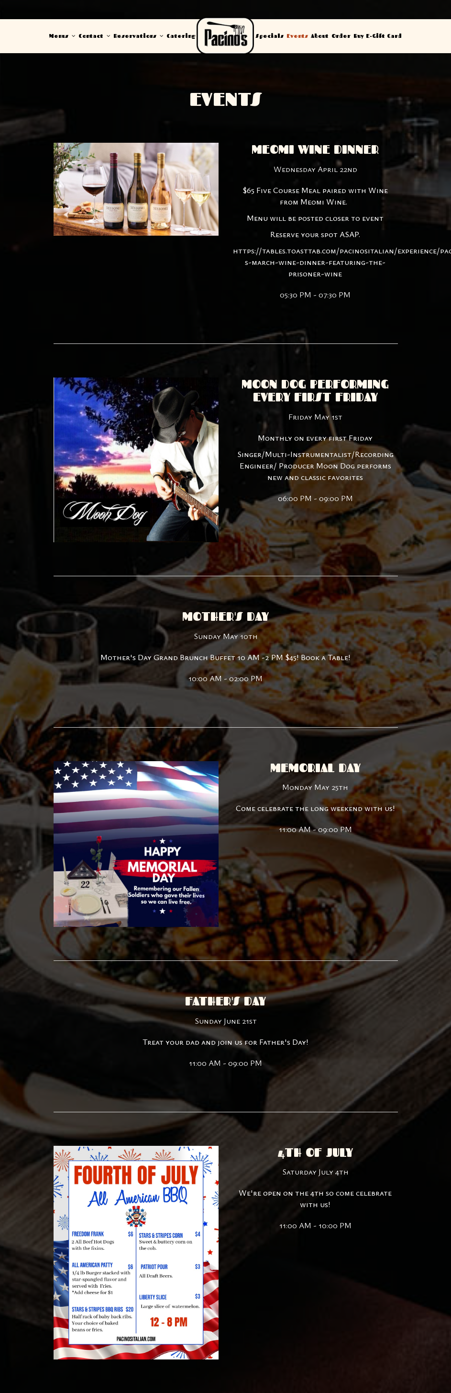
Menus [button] (62, 35)
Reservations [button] (138, 35)
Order (341, 35)
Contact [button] (94, 35)
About (320, 35)
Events (297, 35)
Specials (269, 35)
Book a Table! (326, 656)
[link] (225, 36)
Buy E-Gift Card (377, 35)
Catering (180, 35)
